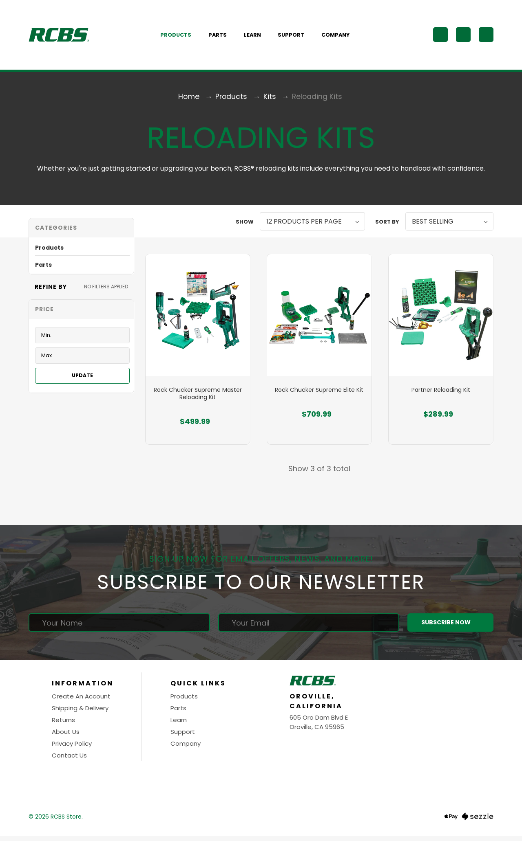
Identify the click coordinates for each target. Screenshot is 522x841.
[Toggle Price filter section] (81, 312)
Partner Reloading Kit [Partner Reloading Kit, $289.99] (440, 395)
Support (295, 36)
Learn (257, 36)
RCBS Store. (67, 821)
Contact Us (69, 760)
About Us (66, 736)
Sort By (387, 224)
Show (245, 224)
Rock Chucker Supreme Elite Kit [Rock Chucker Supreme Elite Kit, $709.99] (319, 395)
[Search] (440, 36)
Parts (222, 36)
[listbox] (312, 224)
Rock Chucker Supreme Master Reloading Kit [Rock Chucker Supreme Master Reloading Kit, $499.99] (198, 398)
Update (82, 378)
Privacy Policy (72, 748)
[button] (81, 230)
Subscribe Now (450, 627)
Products (180, 36)
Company (339, 36)
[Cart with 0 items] (486, 36)
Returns (63, 724)
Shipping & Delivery (80, 713)
